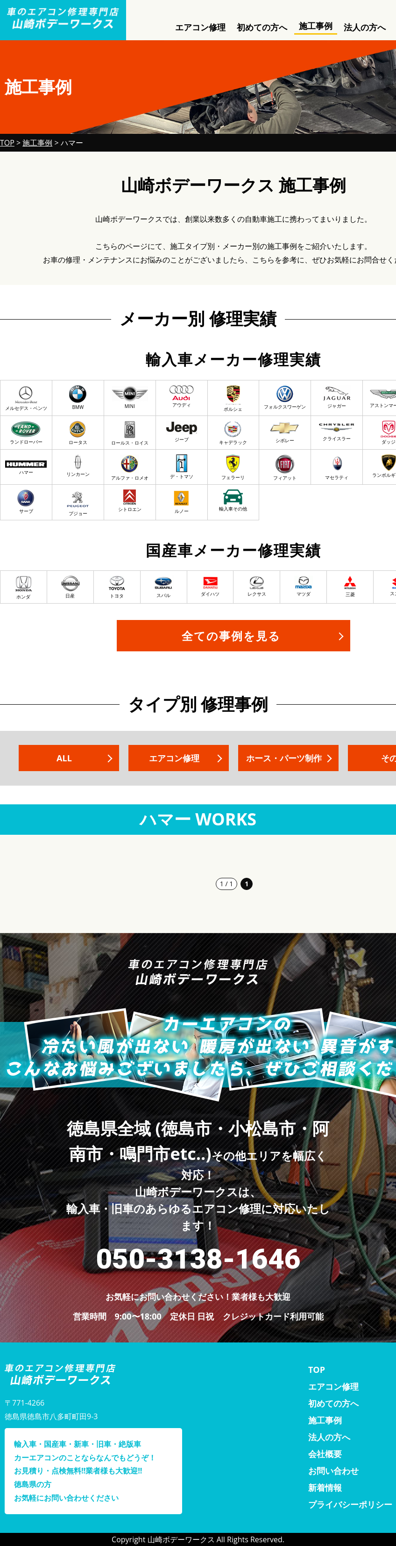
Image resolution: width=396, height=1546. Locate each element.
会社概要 (325, 1453)
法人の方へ (365, 27)
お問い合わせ (333, 1470)
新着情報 (325, 1487)
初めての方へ (262, 27)
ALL (64, 758)
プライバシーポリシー (350, 1504)
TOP (316, 1369)
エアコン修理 (200, 27)
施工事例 (315, 25)
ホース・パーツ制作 (284, 758)
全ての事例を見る (231, 635)
